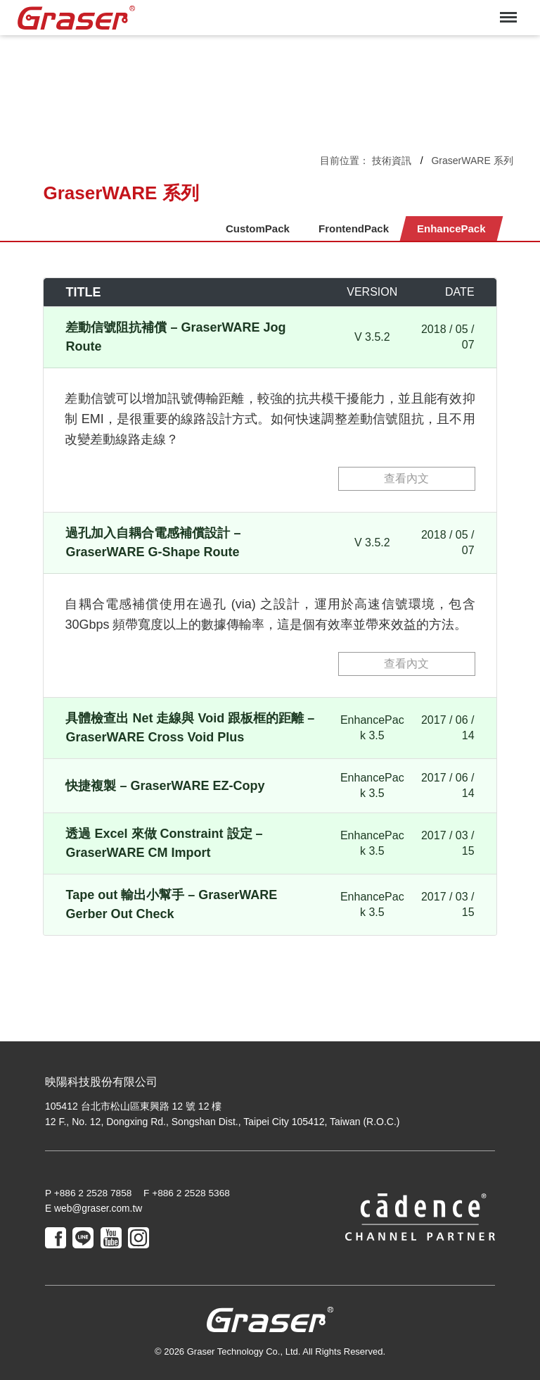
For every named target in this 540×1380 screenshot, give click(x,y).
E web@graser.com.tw (94, 1209)
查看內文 (406, 478)
